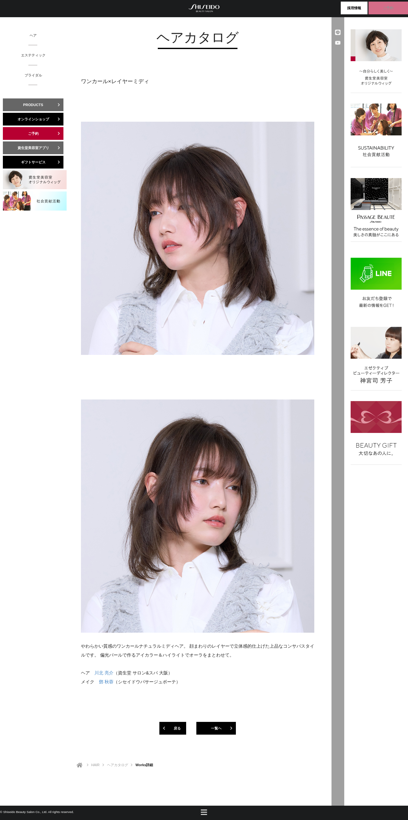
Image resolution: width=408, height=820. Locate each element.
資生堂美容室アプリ (41, 147)
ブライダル (33, 75)
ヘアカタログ (117, 765)
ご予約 (388, 8)
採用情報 (354, 8)
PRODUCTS (43, 104)
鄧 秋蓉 (106, 681)
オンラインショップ (41, 119)
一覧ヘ (223, 728)
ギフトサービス (42, 162)
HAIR (95, 765)
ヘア (33, 35)
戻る (170, 728)
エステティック (33, 55)
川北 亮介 (103, 672)
